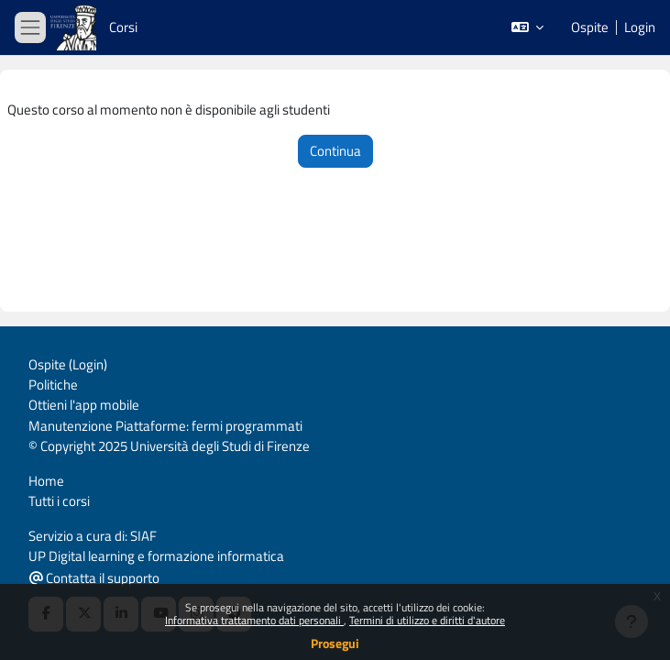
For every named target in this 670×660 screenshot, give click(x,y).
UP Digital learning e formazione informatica (156, 555)
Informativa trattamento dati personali (254, 620)
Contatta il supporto (94, 577)
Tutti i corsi (59, 501)
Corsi (123, 27)
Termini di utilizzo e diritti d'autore (427, 620)
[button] (527, 27)
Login (639, 27)
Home (46, 480)
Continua (335, 150)
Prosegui (335, 643)
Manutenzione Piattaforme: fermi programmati (165, 425)
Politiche (53, 384)
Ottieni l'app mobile (83, 404)
